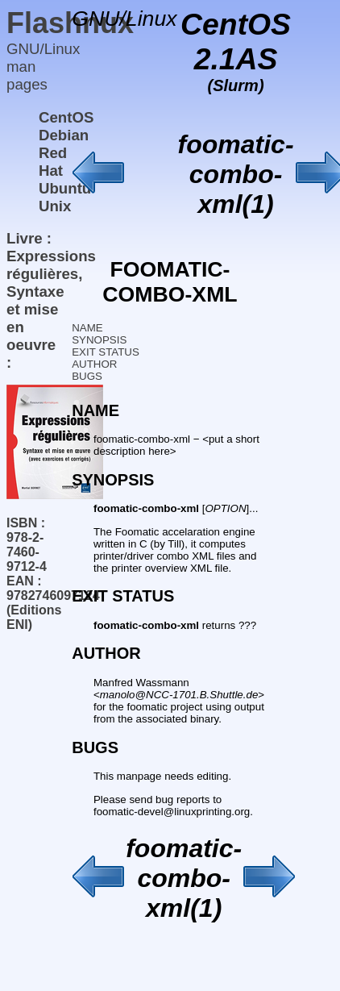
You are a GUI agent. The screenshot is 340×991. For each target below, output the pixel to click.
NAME (87, 328)
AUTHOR (94, 364)
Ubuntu (65, 188)
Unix (55, 206)
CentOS (66, 117)
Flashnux (70, 23)
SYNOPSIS (99, 340)
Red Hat (53, 161)
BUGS (87, 376)
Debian (64, 135)
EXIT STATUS (105, 352)
